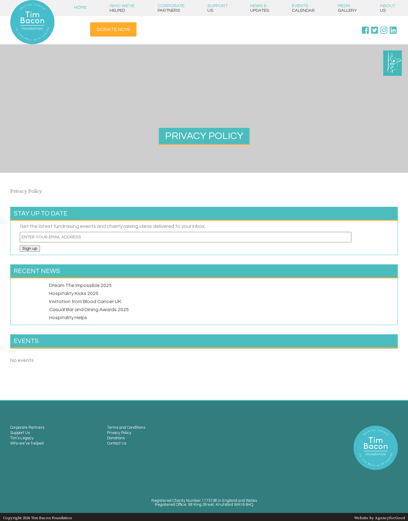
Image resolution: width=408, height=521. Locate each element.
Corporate (171, 8)
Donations (116, 438)
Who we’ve (122, 8)
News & (259, 8)
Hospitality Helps (68, 317)
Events (303, 8)
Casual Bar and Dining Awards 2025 (89, 309)
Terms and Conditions (126, 428)
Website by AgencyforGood (379, 517)
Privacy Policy (119, 433)
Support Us (20, 433)
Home (80, 7)
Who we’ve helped (27, 443)
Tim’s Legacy (21, 438)
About (387, 8)
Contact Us (116, 443)
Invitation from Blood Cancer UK (85, 301)
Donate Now (113, 29)
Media (347, 8)
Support (217, 8)
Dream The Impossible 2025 (80, 285)
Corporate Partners (27, 428)
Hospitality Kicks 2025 (73, 293)
